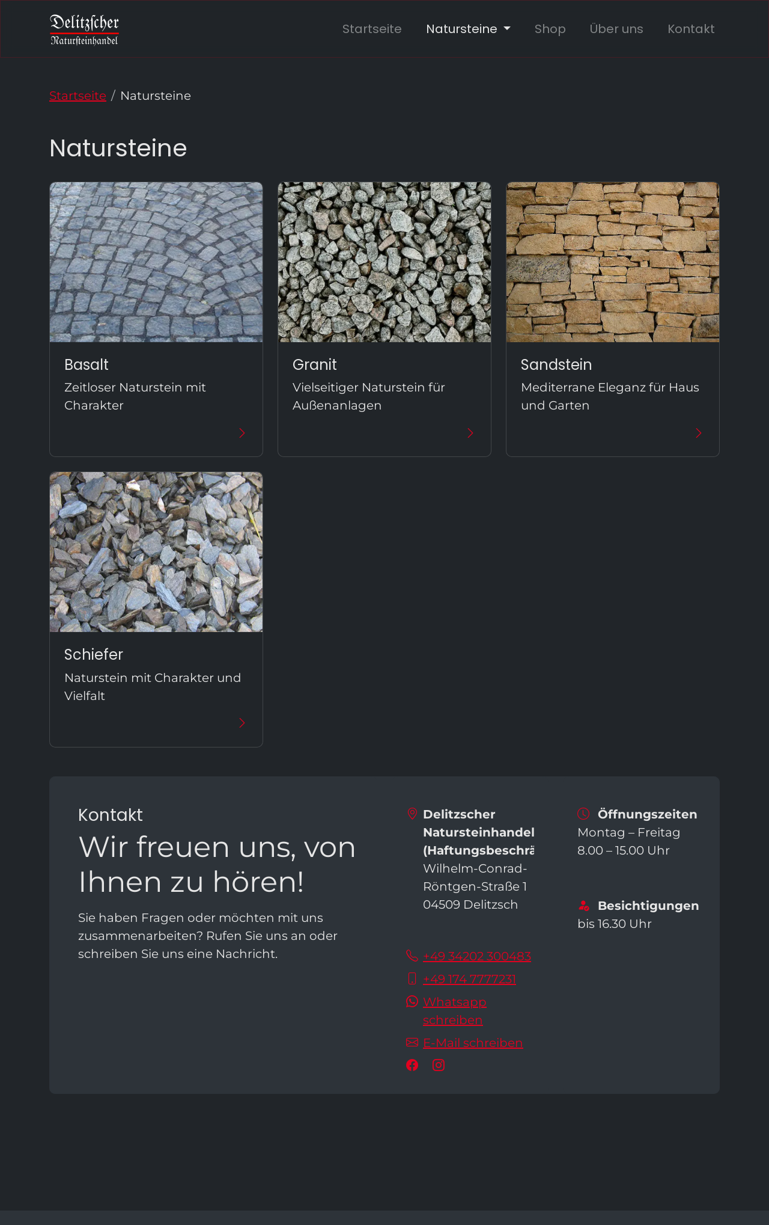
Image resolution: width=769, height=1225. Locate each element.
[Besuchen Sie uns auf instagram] (441, 1066)
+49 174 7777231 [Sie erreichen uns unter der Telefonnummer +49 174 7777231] (469, 979)
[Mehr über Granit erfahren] (384, 433)
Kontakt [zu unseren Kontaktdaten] (691, 28)
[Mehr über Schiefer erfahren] (156, 723)
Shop (550, 28)
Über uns (616, 28)
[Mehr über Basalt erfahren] (156, 433)
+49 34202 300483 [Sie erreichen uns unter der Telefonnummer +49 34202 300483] (477, 956)
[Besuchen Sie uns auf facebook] (414, 1066)
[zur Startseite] (84, 29)
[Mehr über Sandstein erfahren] (613, 433)
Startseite (372, 28)
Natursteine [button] (463, 28)
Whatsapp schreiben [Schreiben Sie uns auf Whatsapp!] (455, 1011)
